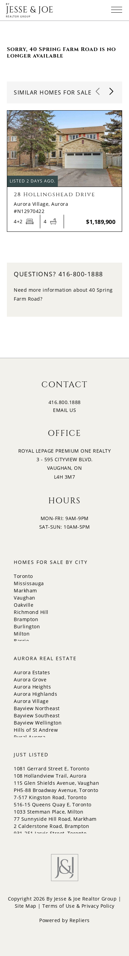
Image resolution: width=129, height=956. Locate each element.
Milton (22, 633)
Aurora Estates (32, 672)
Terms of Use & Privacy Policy (78, 906)
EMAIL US (64, 410)
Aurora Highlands (35, 694)
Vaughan (24, 597)
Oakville (23, 605)
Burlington (27, 626)
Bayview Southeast (37, 715)
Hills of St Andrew (36, 730)
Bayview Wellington (38, 722)
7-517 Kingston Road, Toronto (50, 797)
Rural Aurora (29, 737)
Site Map (25, 906)
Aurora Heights (32, 686)
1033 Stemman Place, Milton (48, 811)
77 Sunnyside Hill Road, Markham (55, 819)
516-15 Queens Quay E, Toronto (53, 804)
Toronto (23, 576)
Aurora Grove (30, 679)
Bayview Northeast (37, 708)
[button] (111, 91)
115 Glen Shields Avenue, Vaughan (56, 783)
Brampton (26, 619)
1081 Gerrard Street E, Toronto (51, 768)
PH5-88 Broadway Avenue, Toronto (56, 790)
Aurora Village (31, 701)
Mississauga (29, 583)
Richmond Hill (31, 612)
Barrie (21, 641)
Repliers (79, 920)
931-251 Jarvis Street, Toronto (50, 833)
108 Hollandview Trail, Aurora (50, 775)
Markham (25, 590)
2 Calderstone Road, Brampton (51, 826)
